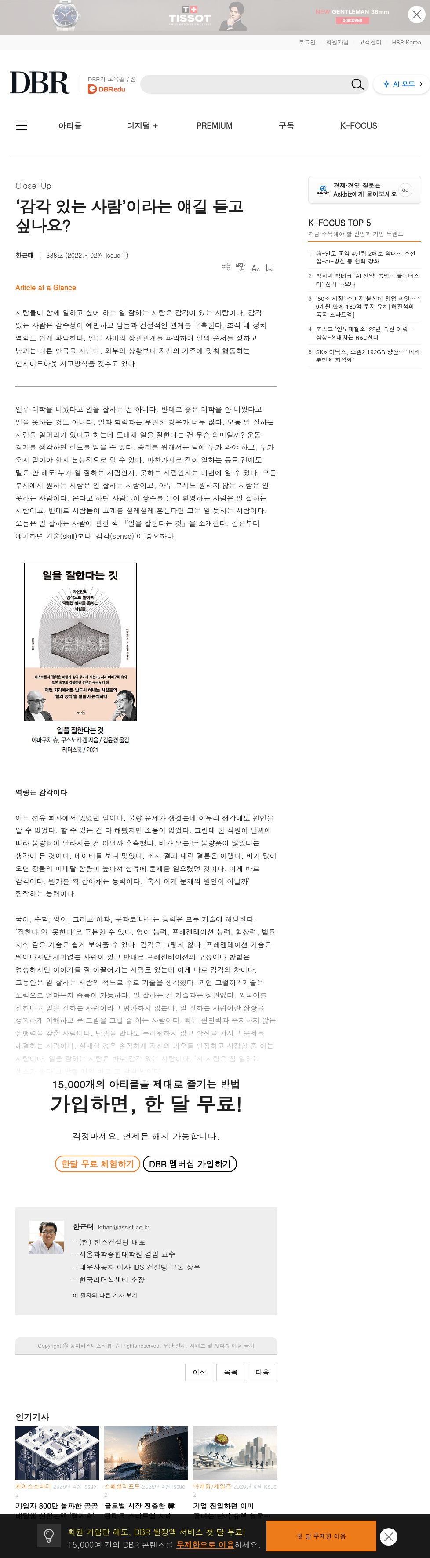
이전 (200, 1372)
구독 (286, 125)
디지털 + (142, 125)
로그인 (307, 42)
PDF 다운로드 (240, 267)
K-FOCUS (358, 125)
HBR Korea (406, 42)
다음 (262, 1372)
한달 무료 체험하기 (97, 1164)
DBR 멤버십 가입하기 (190, 1164)
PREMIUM (215, 125)
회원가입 (337, 42)
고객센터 (370, 42)
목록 (231, 1372)
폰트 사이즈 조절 (255, 267)
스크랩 (269, 267)
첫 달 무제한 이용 (321, 1536)
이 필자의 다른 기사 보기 (105, 1295)
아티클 (70, 125)
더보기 (226, 267)
